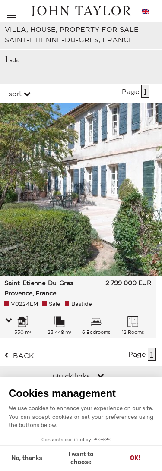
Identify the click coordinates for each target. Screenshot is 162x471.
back (23, 355)
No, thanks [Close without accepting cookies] (26, 458)
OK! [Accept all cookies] (135, 458)
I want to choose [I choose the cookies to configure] (80, 458)
